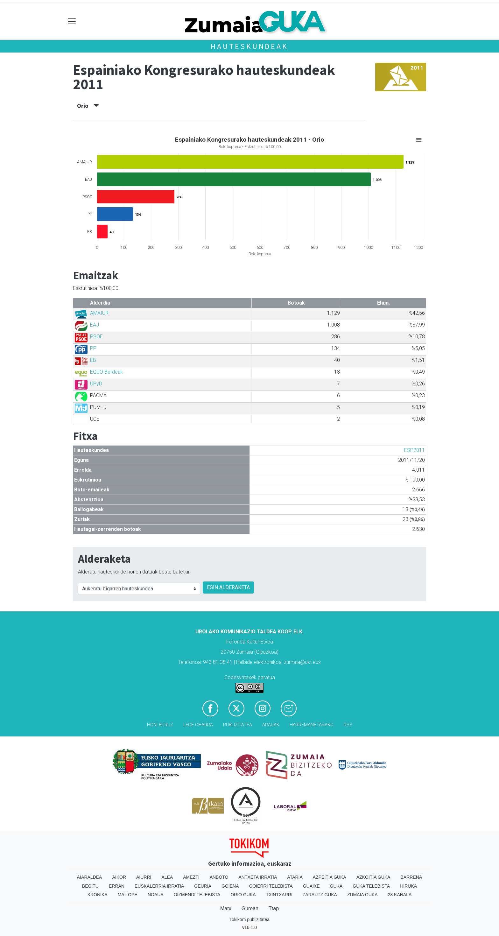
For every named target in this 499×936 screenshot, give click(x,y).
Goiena (230, 886)
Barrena (411, 877)
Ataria (295, 877)
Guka (336, 886)
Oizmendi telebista (197, 894)
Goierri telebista (270, 886)
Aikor (119, 877)
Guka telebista (371, 886)
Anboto (219, 877)
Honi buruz (160, 725)
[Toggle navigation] (72, 21)
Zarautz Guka (320, 894)
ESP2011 (414, 450)
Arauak (270, 725)
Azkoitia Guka (373, 877)
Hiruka (408, 886)
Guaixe (311, 886)
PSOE (96, 337)
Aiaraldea (89, 877)
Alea (167, 877)
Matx (225, 908)
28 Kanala (400, 894)
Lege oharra (198, 725)
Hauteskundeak (249, 46)
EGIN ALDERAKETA (228, 587)
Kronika (98, 894)
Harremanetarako (312, 725)
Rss (348, 725)
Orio (88, 105)
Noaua (156, 894)
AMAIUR (99, 313)
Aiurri (143, 877)
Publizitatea (237, 725)
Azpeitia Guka (329, 877)
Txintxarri (279, 894)
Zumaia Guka (362, 894)
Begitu (90, 886)
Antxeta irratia (258, 877)
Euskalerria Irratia (159, 886)
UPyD (96, 384)
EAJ (94, 325)
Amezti (191, 877)
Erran (116, 886)
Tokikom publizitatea (249, 919)
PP (93, 348)
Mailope (127, 894)
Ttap (274, 908)
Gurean (250, 908)
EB (93, 360)
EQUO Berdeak (106, 372)
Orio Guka (243, 894)
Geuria (202, 886)
